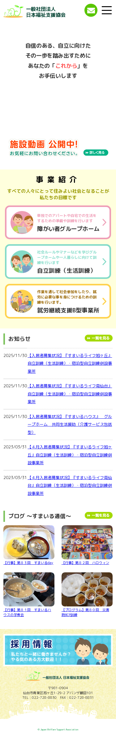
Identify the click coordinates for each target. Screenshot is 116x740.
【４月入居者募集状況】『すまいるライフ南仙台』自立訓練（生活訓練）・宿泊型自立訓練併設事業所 (70, 485)
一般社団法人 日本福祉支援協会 (46, 12)
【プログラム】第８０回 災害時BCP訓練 (87, 594)
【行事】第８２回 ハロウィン (87, 545)
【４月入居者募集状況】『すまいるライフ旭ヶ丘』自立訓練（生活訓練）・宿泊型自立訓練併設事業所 (70, 454)
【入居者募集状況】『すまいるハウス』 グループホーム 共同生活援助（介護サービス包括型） (70, 424)
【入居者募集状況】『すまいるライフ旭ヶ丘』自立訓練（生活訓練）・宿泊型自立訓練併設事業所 (70, 363)
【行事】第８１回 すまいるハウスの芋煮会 (28, 594)
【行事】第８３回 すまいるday (28, 545)
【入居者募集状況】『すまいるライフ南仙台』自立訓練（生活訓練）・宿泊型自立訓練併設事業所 (70, 393)
